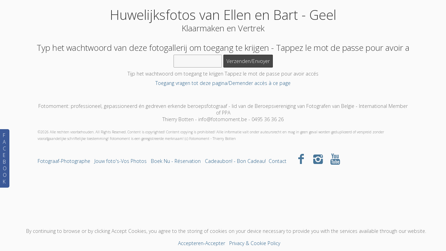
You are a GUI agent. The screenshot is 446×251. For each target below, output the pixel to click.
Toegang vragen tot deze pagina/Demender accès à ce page (223, 83)
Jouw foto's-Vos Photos (120, 161)
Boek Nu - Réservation (176, 161)
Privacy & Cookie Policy (254, 243)
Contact (277, 161)
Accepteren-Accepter (201, 243)
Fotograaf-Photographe (64, 161)
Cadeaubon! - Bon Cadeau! (235, 161)
